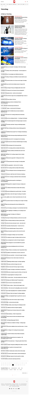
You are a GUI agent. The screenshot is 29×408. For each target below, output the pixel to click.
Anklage (15, 369)
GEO (21, 4)
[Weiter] (27, 4)
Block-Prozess (14, 4)
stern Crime (26, 4)
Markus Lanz (10, 4)
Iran (7, 4)
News (1, 4)
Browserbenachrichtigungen (15, 386)
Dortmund (10, 369)
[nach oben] (26, 381)
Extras (4, 4)
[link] (27, 1)
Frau (17, 369)
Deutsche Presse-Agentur (4, 369)
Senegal (21, 369)
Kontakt (10, 386)
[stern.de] (14, 1)
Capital (23, 4)
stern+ (19, 4)
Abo (25, 1)
